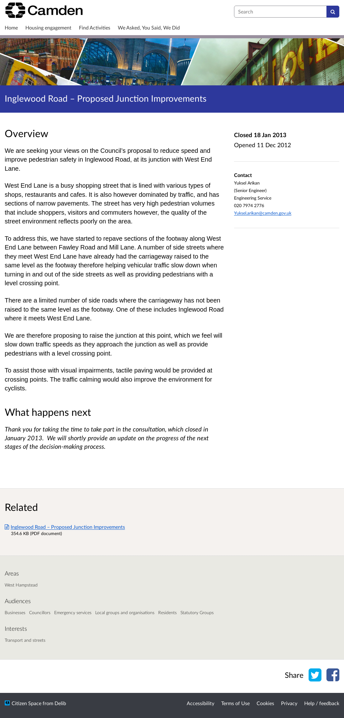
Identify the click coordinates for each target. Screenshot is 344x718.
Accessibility (200, 703)
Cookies (265, 703)
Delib (60, 703)
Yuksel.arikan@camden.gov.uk (262, 213)
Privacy (289, 703)
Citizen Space (26, 703)
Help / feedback (321, 703)
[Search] (332, 12)
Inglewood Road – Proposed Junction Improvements (65, 527)
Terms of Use (235, 703)
